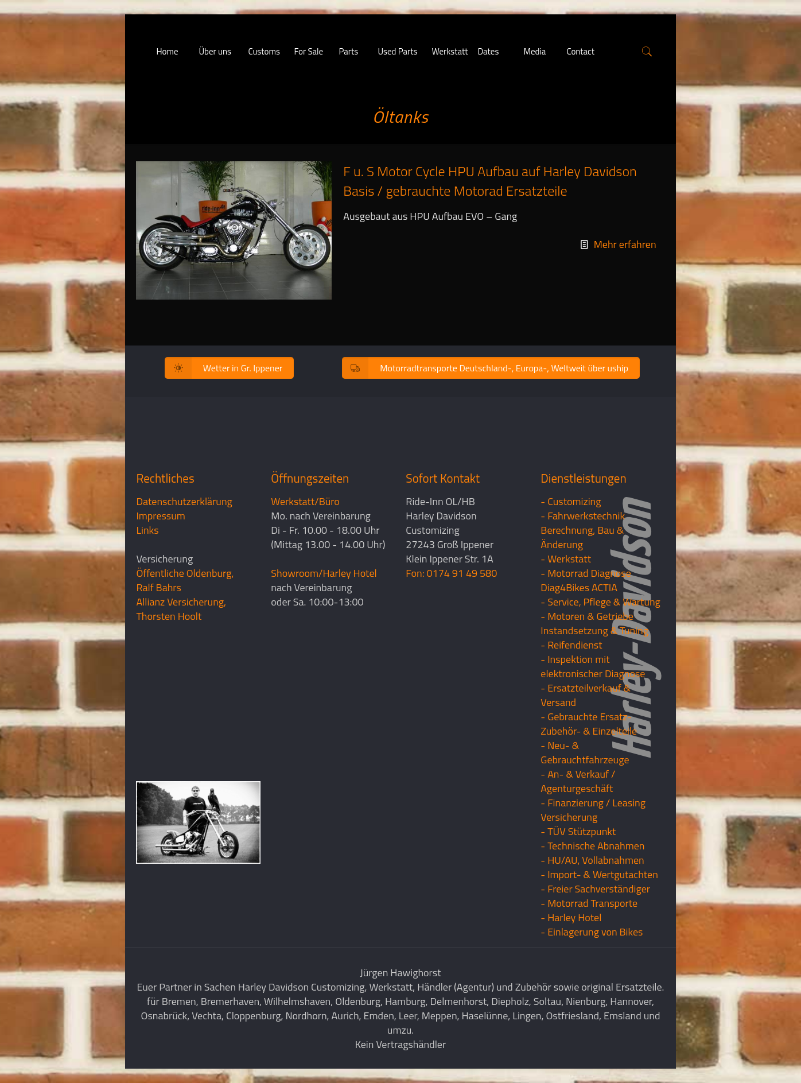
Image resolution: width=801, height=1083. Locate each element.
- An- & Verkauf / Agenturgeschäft (578, 781)
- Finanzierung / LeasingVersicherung (593, 810)
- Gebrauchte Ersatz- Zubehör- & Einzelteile (589, 724)
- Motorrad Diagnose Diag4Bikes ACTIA (586, 580)
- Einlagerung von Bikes (592, 932)
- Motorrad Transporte (589, 903)
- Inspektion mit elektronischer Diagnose (593, 666)
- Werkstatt (566, 558)
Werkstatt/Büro (305, 501)
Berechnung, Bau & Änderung (582, 537)
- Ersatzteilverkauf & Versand (586, 695)
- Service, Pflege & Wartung (600, 602)
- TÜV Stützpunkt (578, 831)
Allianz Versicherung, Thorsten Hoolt (181, 609)
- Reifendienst (571, 645)
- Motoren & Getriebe (587, 616)
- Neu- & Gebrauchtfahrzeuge (585, 752)
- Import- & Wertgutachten (599, 874)
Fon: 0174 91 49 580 (451, 573)
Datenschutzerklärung (184, 501)
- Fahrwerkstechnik (583, 515)
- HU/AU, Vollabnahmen (592, 860)
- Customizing (571, 501)
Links (147, 530)
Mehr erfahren (625, 244)
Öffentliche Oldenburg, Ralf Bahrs (185, 580)
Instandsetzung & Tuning (594, 630)
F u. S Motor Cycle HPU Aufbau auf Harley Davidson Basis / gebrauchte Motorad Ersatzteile (490, 181)
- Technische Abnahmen (592, 845)
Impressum (160, 515)
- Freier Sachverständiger (595, 888)
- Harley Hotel (571, 917)
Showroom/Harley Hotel (323, 573)
